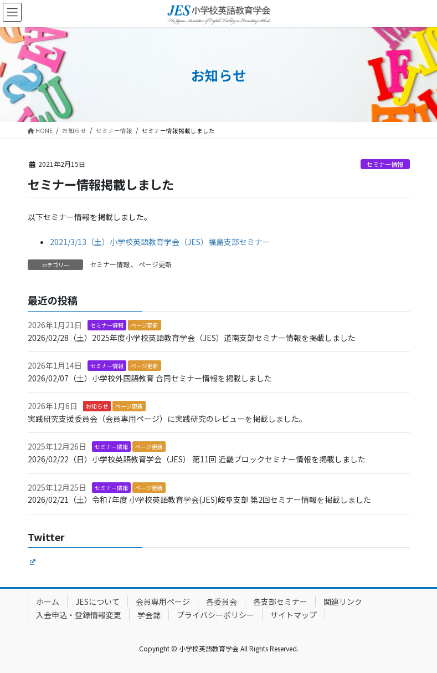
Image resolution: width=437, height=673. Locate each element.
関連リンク (342, 601)
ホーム (47, 601)
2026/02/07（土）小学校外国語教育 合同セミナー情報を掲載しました (150, 378)
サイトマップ (293, 614)
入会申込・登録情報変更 (78, 614)
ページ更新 (155, 264)
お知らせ (97, 406)
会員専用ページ (163, 601)
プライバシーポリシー (215, 614)
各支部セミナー (280, 601)
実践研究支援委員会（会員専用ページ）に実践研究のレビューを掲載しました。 (167, 418)
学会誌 (149, 614)
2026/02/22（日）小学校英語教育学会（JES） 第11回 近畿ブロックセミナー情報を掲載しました (197, 459)
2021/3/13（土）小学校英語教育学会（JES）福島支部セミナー (160, 241)
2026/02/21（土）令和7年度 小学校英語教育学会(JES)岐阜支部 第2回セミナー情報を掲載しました (199, 499)
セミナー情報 (385, 164)
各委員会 (221, 601)
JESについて (97, 601)
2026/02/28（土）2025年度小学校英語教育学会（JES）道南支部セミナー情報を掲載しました (192, 337)
